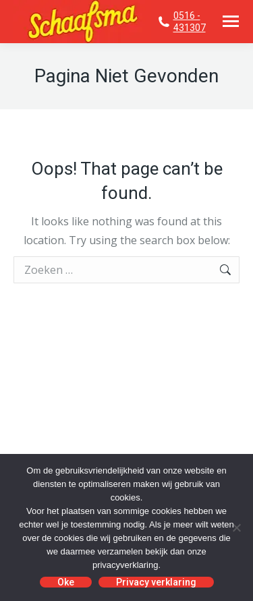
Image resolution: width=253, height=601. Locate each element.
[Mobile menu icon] (231, 21)
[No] (236, 527)
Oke (65, 582)
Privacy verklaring (156, 582)
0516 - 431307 (189, 21)
